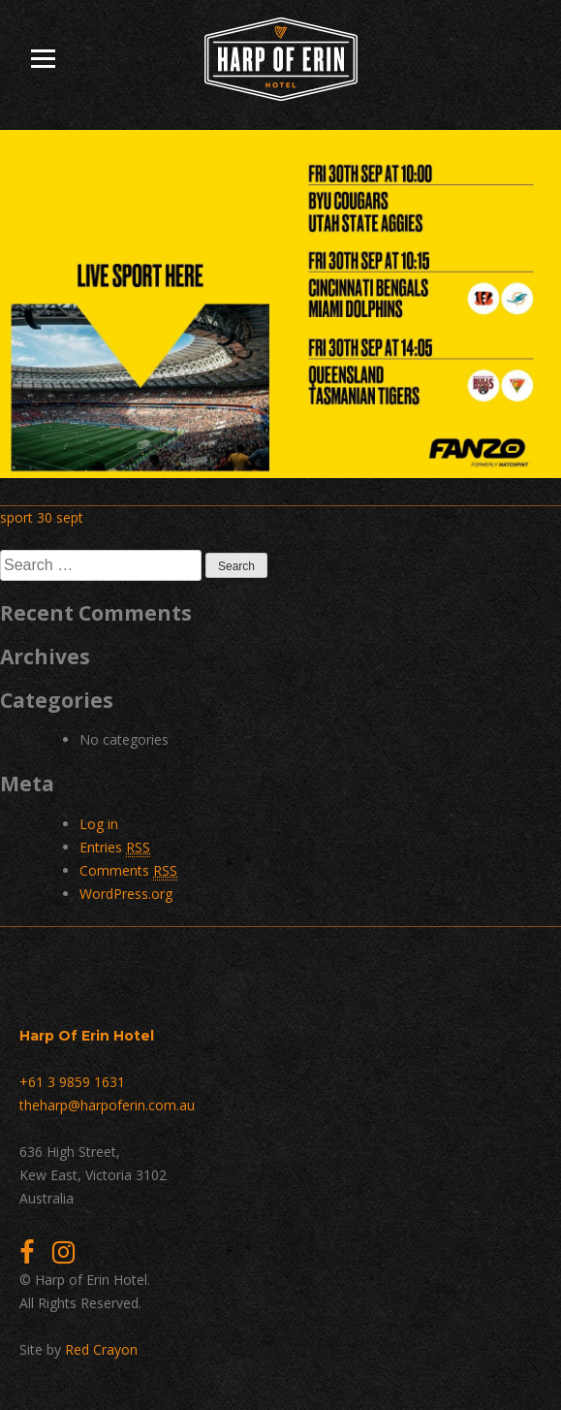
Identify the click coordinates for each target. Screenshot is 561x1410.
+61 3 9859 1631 (72, 1082)
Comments (128, 871)
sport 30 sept (41, 517)
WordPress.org (125, 893)
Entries (114, 847)
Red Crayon (101, 1349)
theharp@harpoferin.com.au (107, 1105)
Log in (98, 824)
